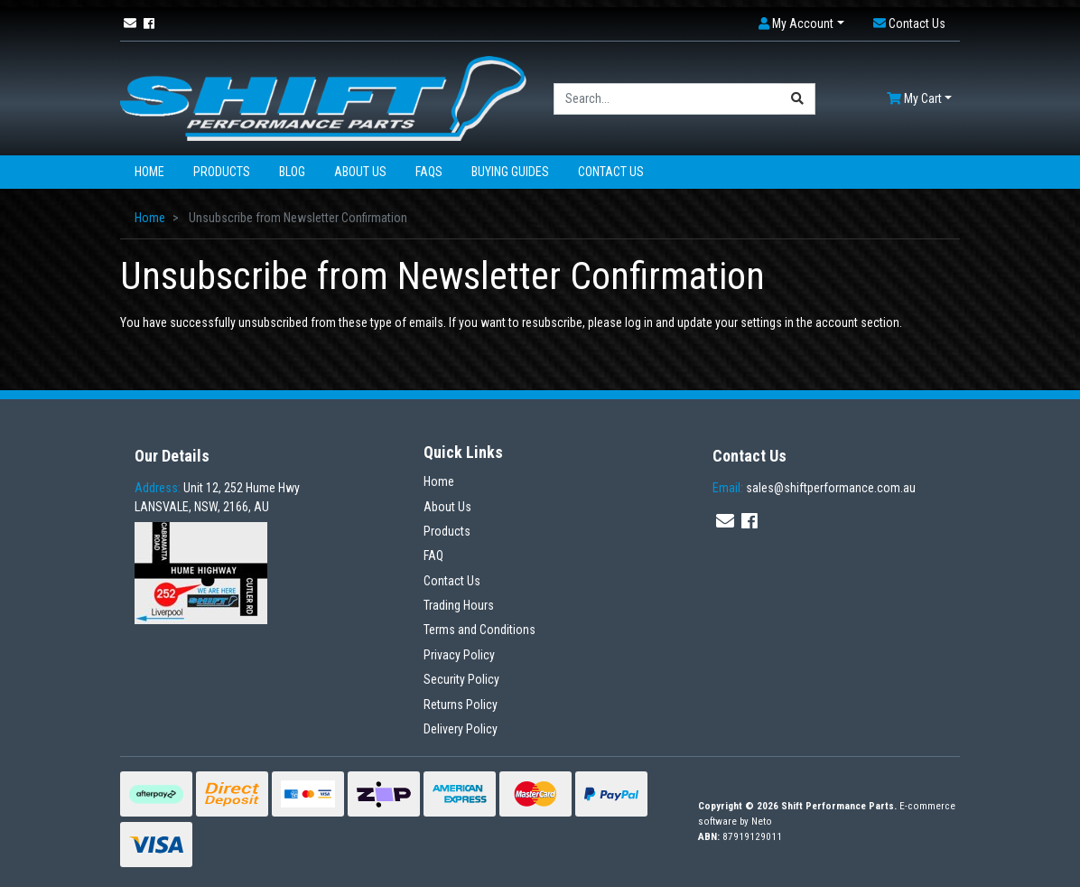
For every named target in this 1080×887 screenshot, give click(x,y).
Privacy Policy (459, 655)
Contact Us (611, 171)
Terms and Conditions (479, 629)
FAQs (428, 171)
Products (221, 171)
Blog (292, 171)
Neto (761, 821)
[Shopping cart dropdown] (919, 98)
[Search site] (797, 99)
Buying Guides (510, 171)
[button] (801, 24)
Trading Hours (459, 605)
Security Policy (461, 679)
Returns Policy (461, 704)
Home (149, 171)
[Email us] (130, 23)
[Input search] (667, 99)
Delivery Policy (461, 729)
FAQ (433, 555)
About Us (360, 171)
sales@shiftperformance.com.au (814, 488)
